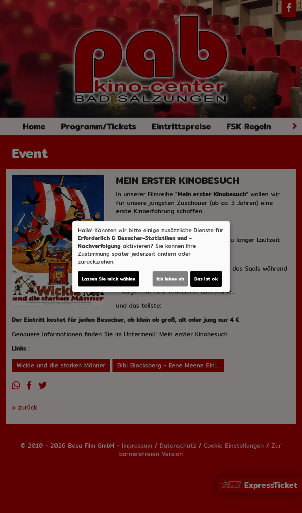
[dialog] (151, 256)
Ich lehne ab (170, 278)
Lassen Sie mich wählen (108, 278)
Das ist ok (206, 278)
